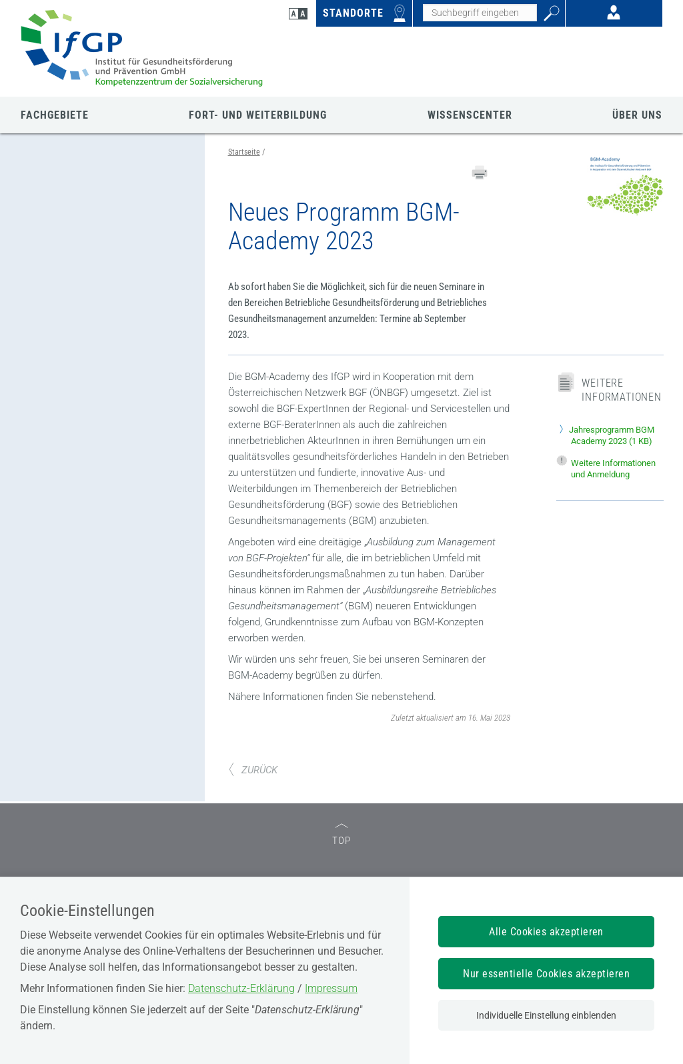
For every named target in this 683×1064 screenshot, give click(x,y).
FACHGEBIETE (55, 115)
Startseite (244, 152)
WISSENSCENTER (470, 115)
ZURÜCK (252, 770)
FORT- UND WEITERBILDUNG (258, 115)
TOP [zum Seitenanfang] (341, 835)
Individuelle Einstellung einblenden (546, 1015)
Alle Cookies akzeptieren (546, 931)
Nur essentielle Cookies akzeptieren (546, 973)
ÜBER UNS (637, 115)
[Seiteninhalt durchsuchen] (480, 12)
